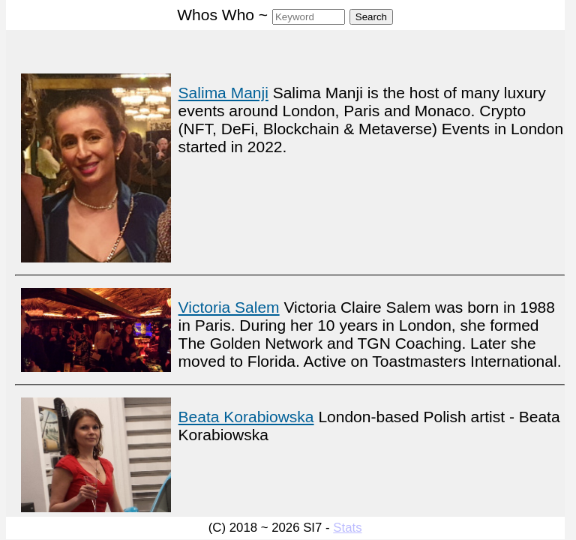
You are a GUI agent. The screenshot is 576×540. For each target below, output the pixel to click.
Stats (347, 527)
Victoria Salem (229, 307)
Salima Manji (223, 92)
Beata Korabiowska (246, 416)
